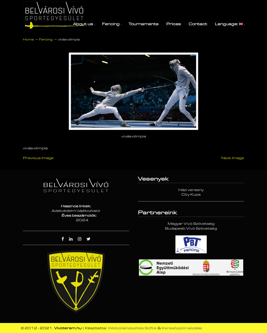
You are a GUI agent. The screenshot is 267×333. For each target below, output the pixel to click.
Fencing (46, 39)
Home (28, 39)
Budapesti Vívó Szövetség (191, 228)
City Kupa (190, 194)
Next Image (232, 158)
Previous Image (38, 158)
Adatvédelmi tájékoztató (76, 211)
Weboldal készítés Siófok (132, 328)
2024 (82, 220)
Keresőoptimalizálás (182, 328)
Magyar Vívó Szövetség (191, 224)
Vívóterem (54, 15)
